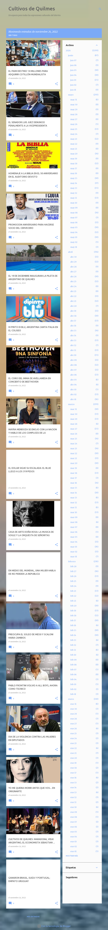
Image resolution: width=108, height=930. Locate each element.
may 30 (73, 104)
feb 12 (73, 645)
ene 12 (73, 797)
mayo (71, 94)
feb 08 (73, 664)
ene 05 (73, 831)
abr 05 (73, 379)
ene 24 (73, 738)
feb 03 (73, 684)
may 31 (73, 99)
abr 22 (73, 296)
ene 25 (73, 733)
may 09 (73, 207)
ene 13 (73, 792)
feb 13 (73, 640)
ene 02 (73, 846)
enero (71, 699)
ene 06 (73, 827)
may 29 (73, 109)
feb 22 (73, 596)
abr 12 (73, 345)
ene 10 (73, 807)
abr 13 (73, 340)
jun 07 (73, 60)
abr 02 (73, 394)
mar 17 (73, 478)
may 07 (73, 217)
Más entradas (33, 917)
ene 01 (73, 851)
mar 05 (73, 537)
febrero (72, 561)
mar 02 (73, 551)
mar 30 (73, 414)
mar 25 (73, 438)
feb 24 (73, 586)
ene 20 (73, 758)
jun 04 (73, 75)
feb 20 (73, 605)
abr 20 (73, 306)
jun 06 (73, 65)
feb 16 (73, 625)
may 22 (73, 144)
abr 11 (73, 350)
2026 (68, 50)
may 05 (73, 227)
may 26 (73, 124)
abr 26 (73, 276)
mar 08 (73, 522)
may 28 (73, 114)
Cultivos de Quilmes (31, 8)
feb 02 (73, 689)
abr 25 (73, 281)
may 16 (73, 173)
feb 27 (73, 571)
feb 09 (73, 660)
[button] (56, 84)
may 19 (73, 158)
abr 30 (73, 257)
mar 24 (73, 443)
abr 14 (73, 335)
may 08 (73, 212)
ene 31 (73, 704)
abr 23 (73, 291)
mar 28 (73, 424)
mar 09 (73, 517)
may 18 (73, 163)
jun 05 (73, 70)
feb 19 (73, 610)
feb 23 (73, 591)
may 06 (73, 222)
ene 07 (73, 822)
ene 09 (73, 812)
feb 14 (73, 635)
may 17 (73, 168)
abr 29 (73, 262)
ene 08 (73, 817)
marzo (71, 404)
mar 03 (73, 547)
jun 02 (73, 85)
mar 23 (73, 448)
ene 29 (73, 714)
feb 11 (73, 650)
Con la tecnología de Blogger (54, 926)
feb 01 (73, 694)
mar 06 (73, 532)
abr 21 (73, 301)
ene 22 (73, 748)
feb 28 (73, 566)
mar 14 (73, 492)
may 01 (73, 247)
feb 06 (73, 674)
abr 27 (73, 271)
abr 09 (73, 360)
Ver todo (12, 35)
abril (70, 252)
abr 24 (73, 286)
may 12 (73, 193)
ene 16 (73, 777)
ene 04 (73, 836)
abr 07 (73, 370)
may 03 (73, 237)
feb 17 (73, 620)
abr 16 (73, 325)
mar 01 (73, 556)
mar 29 (73, 419)
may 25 (73, 129)
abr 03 (73, 389)
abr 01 (73, 399)
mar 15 (73, 488)
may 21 (73, 149)
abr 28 (73, 266)
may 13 (73, 188)
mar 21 (73, 458)
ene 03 (73, 841)
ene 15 (73, 782)
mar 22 (73, 453)
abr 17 (73, 320)
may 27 (73, 119)
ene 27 (73, 723)
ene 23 (73, 743)
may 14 (73, 183)
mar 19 (73, 468)
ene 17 (73, 773)
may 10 (73, 203)
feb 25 (73, 581)
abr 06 (73, 375)
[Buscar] (100, 9)
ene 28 (73, 718)
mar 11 (73, 507)
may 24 (73, 134)
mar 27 (73, 429)
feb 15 (73, 630)
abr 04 (73, 384)
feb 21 (73, 601)
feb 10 (73, 655)
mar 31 (73, 409)
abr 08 (73, 365)
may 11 (73, 198)
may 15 (73, 178)
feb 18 (73, 615)
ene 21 (73, 753)
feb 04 (73, 679)
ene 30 (73, 709)
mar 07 (73, 527)
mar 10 (73, 512)
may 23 (73, 139)
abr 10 (73, 355)
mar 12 (73, 502)
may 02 (73, 242)
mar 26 (73, 434)
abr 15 (73, 330)
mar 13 (73, 497)
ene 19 (73, 763)
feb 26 (73, 576)
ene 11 (73, 802)
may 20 (73, 153)
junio (70, 55)
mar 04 (73, 542)
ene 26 (73, 728)
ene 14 (73, 787)
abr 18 (73, 316)
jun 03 (73, 80)
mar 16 (73, 483)
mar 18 (73, 473)
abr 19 (73, 311)
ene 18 (73, 768)
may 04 (73, 232)
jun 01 (73, 90)
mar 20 (73, 463)
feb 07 (73, 669)
